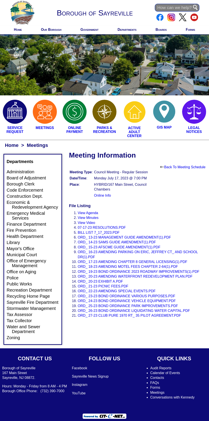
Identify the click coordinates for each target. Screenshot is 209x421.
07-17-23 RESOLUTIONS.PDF (102, 227)
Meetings (157, 392)
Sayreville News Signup (90, 376)
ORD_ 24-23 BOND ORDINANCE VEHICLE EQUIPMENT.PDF (127, 301)
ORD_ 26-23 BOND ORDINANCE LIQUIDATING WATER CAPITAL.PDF (134, 311)
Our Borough (51, 29)
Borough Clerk (23, 184)
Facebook (79, 368)
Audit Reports (160, 368)
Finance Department (29, 224)
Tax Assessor (22, 314)
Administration (23, 171)
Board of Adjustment (29, 177)
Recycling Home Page (31, 296)
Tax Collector (22, 320)
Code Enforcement (27, 190)
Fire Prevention (24, 230)
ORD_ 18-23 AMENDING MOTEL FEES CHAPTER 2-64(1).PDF (128, 266)
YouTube (79, 393)
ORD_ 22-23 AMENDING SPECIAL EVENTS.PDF (117, 291)
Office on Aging (24, 271)
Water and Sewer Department (26, 329)
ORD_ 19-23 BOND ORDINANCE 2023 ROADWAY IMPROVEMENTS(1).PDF (138, 271)
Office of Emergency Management (29, 263)
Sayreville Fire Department (35, 302)
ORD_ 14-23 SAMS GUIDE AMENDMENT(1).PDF (117, 242)
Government (89, 29)
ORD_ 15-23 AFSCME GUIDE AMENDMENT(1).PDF (119, 247)
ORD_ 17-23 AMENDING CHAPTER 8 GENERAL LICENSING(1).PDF (132, 262)
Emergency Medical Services (28, 215)
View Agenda (88, 213)
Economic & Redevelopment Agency (35, 205)
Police (15, 277)
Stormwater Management (34, 308)
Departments (127, 29)
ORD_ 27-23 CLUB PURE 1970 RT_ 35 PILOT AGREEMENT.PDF (129, 315)
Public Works (22, 284)
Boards (161, 29)
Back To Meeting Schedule (183, 167)
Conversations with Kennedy (172, 397)
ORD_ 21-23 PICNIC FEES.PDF (103, 286)
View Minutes (88, 218)
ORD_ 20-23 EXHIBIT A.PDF (100, 281)
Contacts (157, 378)
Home (18, 29)
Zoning (16, 337)
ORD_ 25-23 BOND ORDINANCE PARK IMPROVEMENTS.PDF (128, 306)
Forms (190, 29)
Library (16, 242)
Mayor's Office (23, 248)
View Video (86, 223)
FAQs (154, 383)
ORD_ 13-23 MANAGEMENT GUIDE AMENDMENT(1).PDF (124, 237)
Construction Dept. (27, 196)
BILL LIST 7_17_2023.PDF (99, 232)
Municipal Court (24, 254)
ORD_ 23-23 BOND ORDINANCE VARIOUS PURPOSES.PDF (126, 296)
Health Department (27, 236)
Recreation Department (32, 290)
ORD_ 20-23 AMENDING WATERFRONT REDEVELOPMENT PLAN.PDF (135, 276)
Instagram (79, 385)
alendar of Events (166, 373)
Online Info (102, 195)
